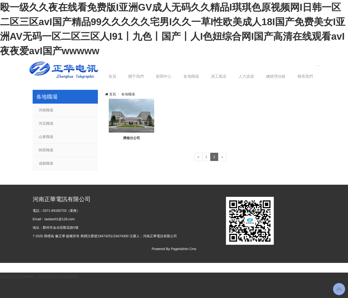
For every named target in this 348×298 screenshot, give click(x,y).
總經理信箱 (275, 76)
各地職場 (191, 76)
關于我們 (136, 76)
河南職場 (46, 110)
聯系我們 (305, 76)
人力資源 (246, 76)
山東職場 (46, 137)
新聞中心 (163, 76)
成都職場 (46, 163)
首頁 (112, 76)
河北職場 (46, 123)
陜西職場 (46, 150)
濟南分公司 (131, 138)
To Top (339, 289)
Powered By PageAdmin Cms (174, 249)
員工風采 (218, 76)
